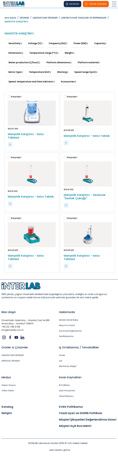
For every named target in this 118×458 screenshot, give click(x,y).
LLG (60, 361)
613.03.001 (13, 250)
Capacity (99, 43)
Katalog (7, 406)
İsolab (62, 355)
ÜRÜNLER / (26, 17)
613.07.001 (13, 128)
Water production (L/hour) (23, 62)
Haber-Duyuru (9, 385)
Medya (6, 377)
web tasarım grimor (59, 450)
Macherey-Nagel (67, 366)
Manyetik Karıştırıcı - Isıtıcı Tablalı (87, 136)
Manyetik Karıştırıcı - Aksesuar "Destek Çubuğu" (85, 196)
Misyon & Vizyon (67, 325)
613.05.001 (69, 250)
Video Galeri (8, 390)
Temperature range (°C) (43, 52)
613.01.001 (13, 191)
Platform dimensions (58, 62)
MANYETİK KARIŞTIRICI (16, 21)
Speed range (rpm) (85, 72)
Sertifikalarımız (66, 336)
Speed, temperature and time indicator (30, 81)
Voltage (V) (34, 43)
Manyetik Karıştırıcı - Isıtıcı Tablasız (26, 135)
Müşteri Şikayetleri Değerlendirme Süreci (87, 419)
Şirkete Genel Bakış (68, 320)
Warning (62, 72)
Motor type (14, 72)
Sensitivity (14, 43)
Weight (69, 52)
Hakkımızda (67, 312)
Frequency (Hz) (57, 43)
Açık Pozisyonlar (67, 390)
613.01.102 (68, 189)
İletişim (7, 413)
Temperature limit (39, 72)
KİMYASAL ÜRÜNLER (11, 361)
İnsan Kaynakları (70, 377)
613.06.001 (69, 130)
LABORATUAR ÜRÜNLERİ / (47, 17)
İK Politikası (64, 385)
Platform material (88, 62)
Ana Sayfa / (12, 17)
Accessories (68, 81)
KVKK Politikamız (71, 406)
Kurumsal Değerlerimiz (70, 331)
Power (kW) (80, 43)
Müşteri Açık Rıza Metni (75, 426)
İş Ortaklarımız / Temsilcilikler (79, 347)
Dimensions (15, 52)
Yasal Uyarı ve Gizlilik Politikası (80, 413)
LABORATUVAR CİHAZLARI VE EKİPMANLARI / (85, 17)
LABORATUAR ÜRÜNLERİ (13, 355)
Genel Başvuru (66, 396)
